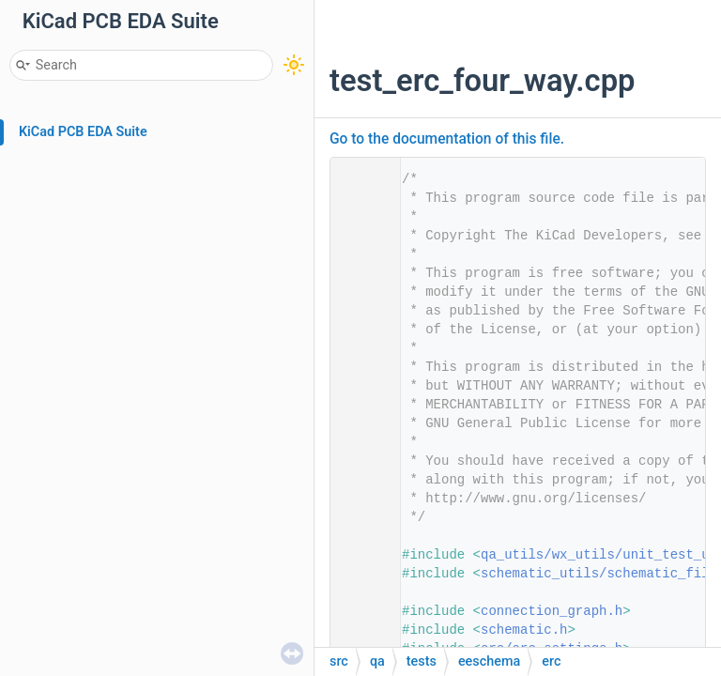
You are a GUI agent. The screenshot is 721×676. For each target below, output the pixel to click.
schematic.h (524, 630)
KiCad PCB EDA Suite (83, 132)
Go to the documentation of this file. (447, 139)
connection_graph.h (551, 611)
